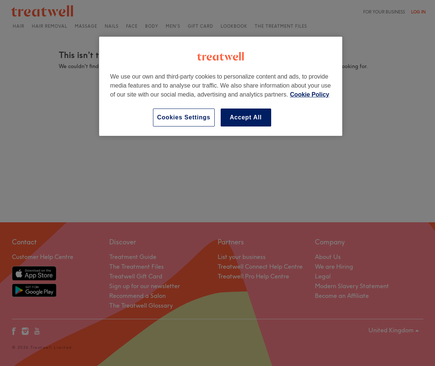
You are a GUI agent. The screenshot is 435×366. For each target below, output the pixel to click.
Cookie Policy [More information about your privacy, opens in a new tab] (309, 94)
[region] (220, 86)
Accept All (246, 117)
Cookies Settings (184, 117)
